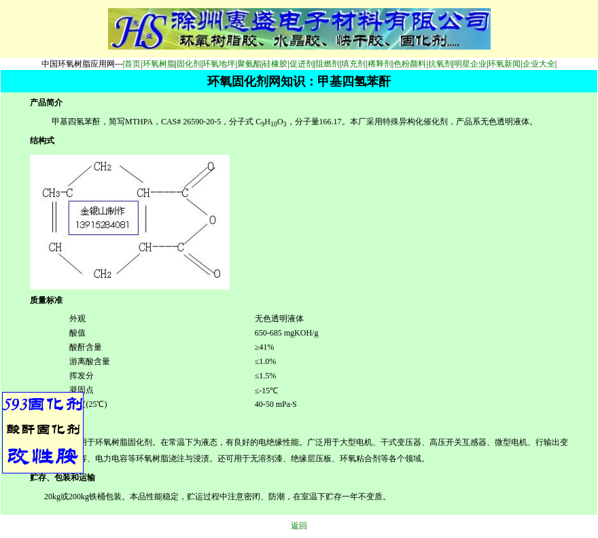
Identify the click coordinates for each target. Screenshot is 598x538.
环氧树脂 (159, 64)
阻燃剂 (327, 64)
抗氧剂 (440, 64)
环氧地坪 (219, 64)
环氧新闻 (504, 64)
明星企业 (470, 64)
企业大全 (539, 64)
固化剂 (189, 64)
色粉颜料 (409, 64)
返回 (299, 526)
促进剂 (301, 64)
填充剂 (353, 64)
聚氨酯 (249, 64)
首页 (132, 64)
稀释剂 (380, 64)
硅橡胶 (275, 64)
